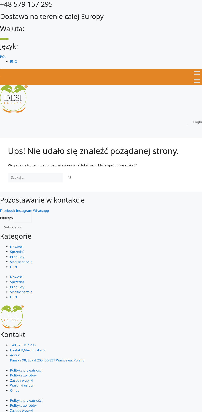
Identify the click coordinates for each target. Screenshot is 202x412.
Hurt (13, 267)
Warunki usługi (22, 385)
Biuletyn (7, 218)
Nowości (16, 246)
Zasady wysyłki (21, 380)
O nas (14, 390)
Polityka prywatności (26, 370)
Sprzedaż (17, 251)
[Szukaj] (69, 177)
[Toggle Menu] (197, 73)
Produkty (17, 256)
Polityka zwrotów (23, 375)
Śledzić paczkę (21, 261)
